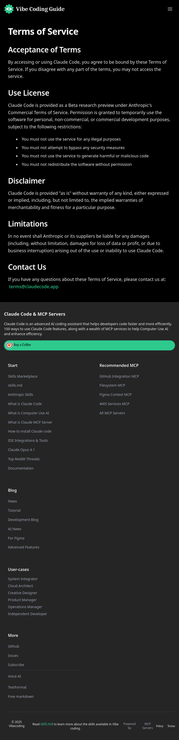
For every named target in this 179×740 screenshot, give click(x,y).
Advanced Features (23, 547)
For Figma (16, 538)
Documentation (21, 468)
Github (13, 646)
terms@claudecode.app (33, 286)
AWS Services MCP (115, 403)
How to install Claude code (30, 431)
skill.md (46, 724)
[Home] (34, 9)
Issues (13, 655)
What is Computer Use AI (28, 413)
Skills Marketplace (23, 376)
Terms (171, 726)
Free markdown (21, 696)
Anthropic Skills (20, 394)
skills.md (15, 385)
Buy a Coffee (18, 345)
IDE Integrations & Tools (28, 440)
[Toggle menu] (170, 9)
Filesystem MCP (112, 385)
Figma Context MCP (116, 394)
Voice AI (14, 676)
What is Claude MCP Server (30, 422)
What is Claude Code (25, 403)
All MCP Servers (112, 413)
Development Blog (23, 519)
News (12, 501)
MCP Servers (147, 726)
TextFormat (17, 687)
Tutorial (14, 510)
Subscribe (16, 664)
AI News (14, 528)
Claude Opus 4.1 (21, 449)
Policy (159, 726)
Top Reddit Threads (24, 459)
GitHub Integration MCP (119, 376)
